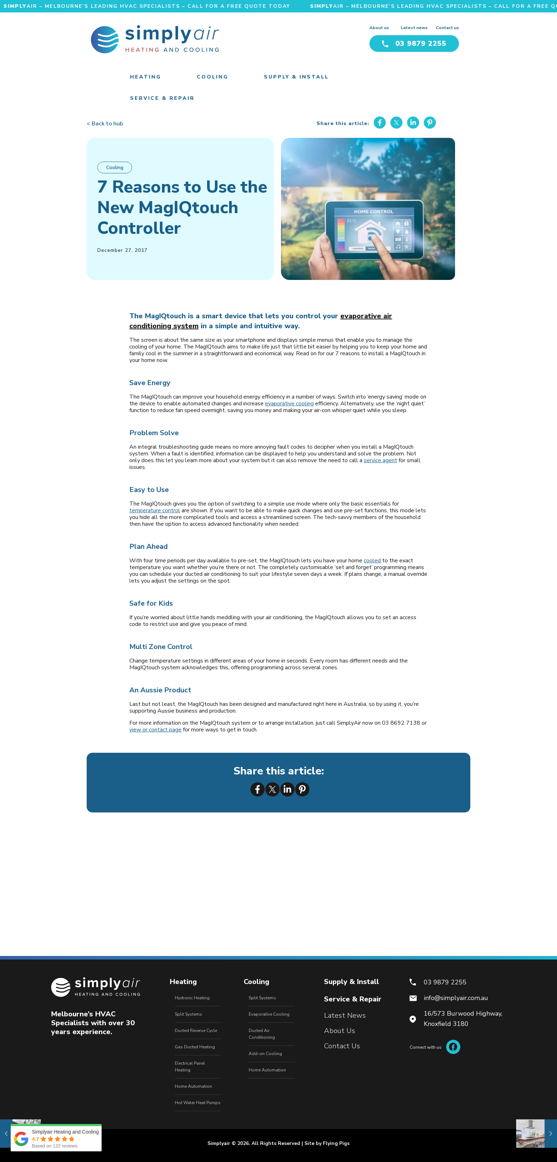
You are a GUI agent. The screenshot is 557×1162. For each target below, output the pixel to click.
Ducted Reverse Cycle (196, 1030)
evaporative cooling (289, 403)
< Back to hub (105, 124)
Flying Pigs (336, 1143)
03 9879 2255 (414, 43)
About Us (339, 1031)
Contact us (447, 27)
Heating (183, 982)
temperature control (154, 510)
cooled (372, 560)
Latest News (345, 1015)
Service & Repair (353, 999)
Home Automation (193, 1086)
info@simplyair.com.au (456, 998)
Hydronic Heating (192, 998)
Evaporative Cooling (269, 1014)
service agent (380, 460)
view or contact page (155, 730)
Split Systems (188, 1014)
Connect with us (435, 1047)
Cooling (114, 167)
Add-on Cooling (265, 1053)
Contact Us (342, 1046)
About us (379, 27)
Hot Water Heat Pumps (198, 1103)
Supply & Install (351, 982)
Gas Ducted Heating (195, 1047)
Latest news (414, 27)
